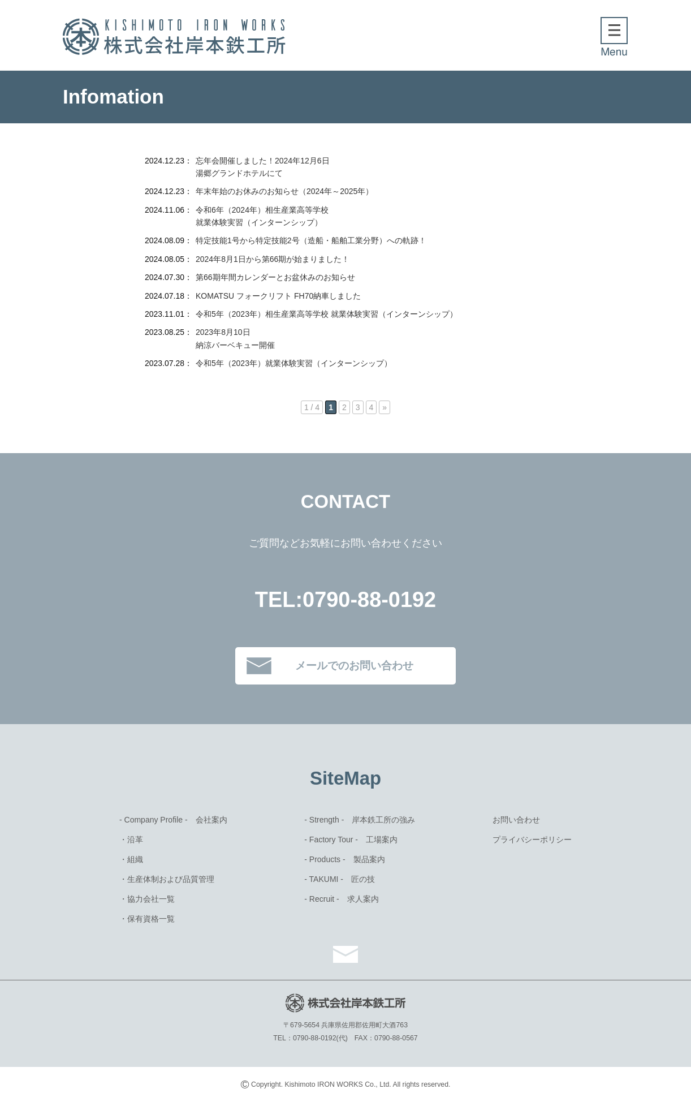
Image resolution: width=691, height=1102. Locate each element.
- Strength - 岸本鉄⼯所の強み (359, 819)
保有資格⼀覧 (151, 918)
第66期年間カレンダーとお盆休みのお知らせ (275, 277)
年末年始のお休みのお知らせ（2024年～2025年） (284, 191)
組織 (135, 859)
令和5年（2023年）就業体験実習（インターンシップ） (294, 363)
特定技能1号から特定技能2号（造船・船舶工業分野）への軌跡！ (311, 240)
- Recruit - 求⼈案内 (341, 898)
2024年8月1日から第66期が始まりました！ (272, 259)
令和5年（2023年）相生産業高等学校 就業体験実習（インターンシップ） (326, 313)
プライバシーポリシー (532, 839)
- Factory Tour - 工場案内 (351, 839)
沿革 (135, 839)
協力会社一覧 (151, 898)
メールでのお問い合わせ (354, 665)
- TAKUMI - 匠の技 (339, 879)
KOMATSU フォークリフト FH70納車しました (278, 295)
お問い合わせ (516, 819)
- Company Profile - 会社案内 (173, 819)
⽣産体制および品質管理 (170, 879)
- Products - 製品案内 (344, 859)
